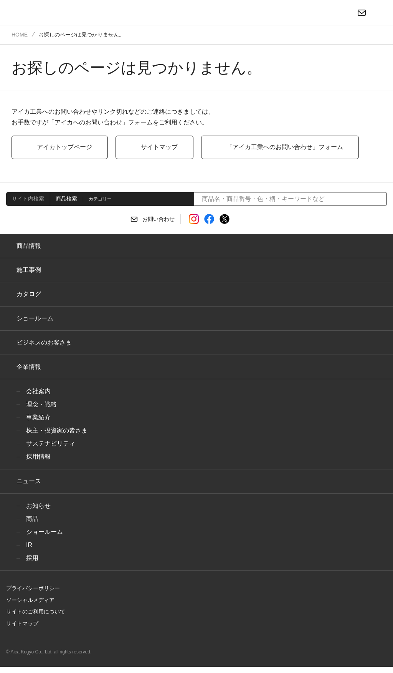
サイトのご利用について (33, 611)
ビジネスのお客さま (42, 342)
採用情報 (38, 456)
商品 (32, 519)
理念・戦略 (40, 404)
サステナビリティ (47, 443)
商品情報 (29, 245)
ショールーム (33, 318)
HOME (19, 34)
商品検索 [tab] (64, 198)
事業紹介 (38, 417)
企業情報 (29, 366)
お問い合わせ (158, 219)
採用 (32, 558)
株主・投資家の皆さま (54, 430)
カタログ (28, 294)
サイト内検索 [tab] (27, 198)
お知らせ (37, 506)
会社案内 (38, 391)
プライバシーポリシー (30, 588)
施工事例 (29, 270)
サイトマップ (20, 623)
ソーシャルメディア (27, 600)
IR (29, 545)
